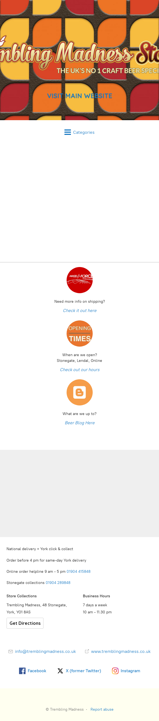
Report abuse (102, 709)
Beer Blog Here (80, 422)
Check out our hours (79, 369)
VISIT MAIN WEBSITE (79, 96)
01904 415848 (79, 571)
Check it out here (79, 310)
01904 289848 (58, 582)
